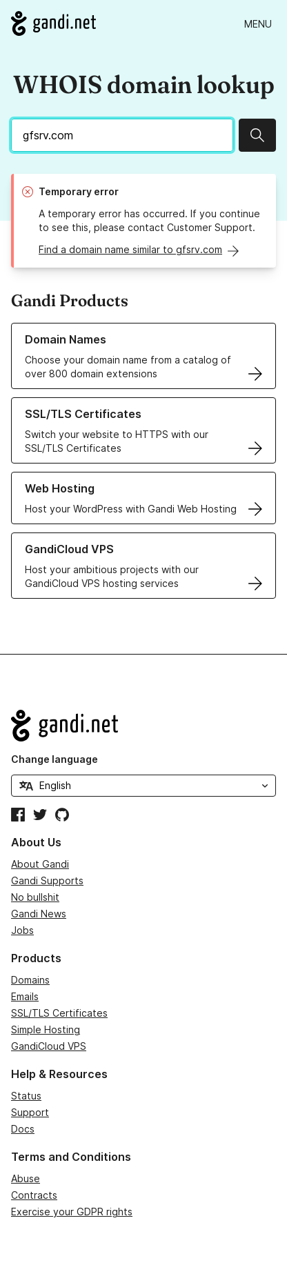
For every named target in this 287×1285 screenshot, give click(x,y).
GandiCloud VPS (48, 1046)
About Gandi (40, 864)
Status (26, 1096)
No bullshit (35, 897)
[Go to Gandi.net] (53, 23)
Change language (54, 759)
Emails (25, 996)
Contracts (34, 1195)
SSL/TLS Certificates (59, 1013)
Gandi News (38, 913)
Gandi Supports (47, 880)
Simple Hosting (45, 1029)
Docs (22, 1129)
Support (30, 1112)
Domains (30, 980)
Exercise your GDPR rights (71, 1211)
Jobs (22, 930)
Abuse (25, 1178)
